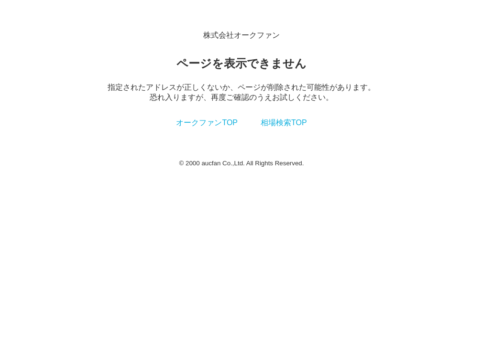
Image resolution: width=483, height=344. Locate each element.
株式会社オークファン (241, 35)
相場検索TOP (284, 122)
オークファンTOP (207, 122)
